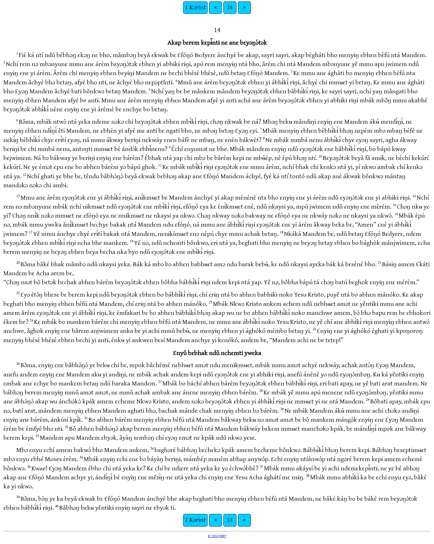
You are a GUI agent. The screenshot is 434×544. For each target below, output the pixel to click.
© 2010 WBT (217, 536)
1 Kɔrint (195, 7)
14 (230, 7)
